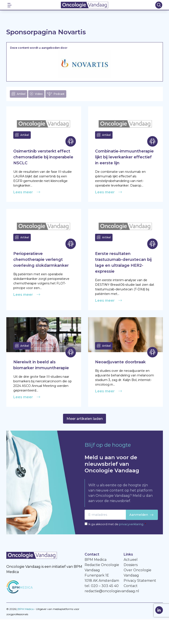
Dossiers (131, 566)
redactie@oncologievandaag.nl (112, 592)
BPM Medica (26, 610)
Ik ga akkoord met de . (117, 525)
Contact (131, 587)
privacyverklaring (131, 525)
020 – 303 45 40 (105, 587)
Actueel (131, 561)
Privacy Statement (140, 582)
